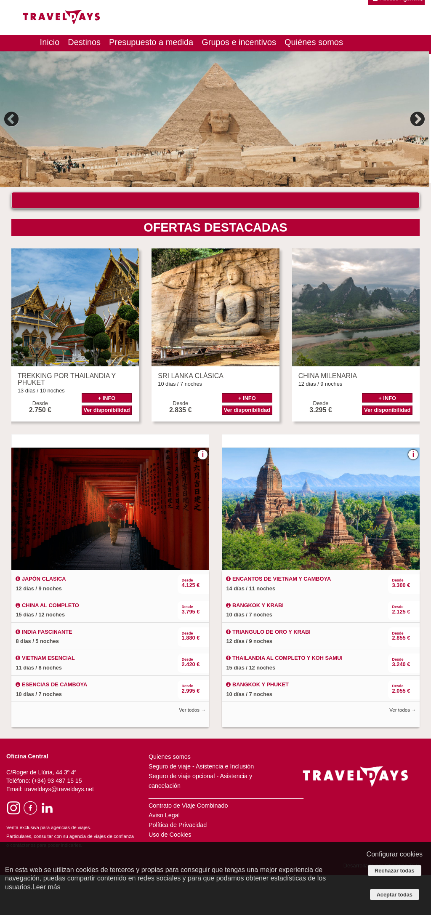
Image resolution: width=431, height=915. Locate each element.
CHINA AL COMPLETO (47, 645)
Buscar (351, 229)
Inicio (50, 42)
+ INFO (107, 438)
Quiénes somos (314, 42)
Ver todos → (192, 749)
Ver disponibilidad (106, 450)
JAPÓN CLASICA (41, 619)
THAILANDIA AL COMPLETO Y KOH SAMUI (284, 698)
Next (416, 119)
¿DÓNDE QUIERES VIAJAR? (69, 205)
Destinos (84, 42)
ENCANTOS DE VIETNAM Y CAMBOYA (278, 619)
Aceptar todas (394, 894)
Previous (12, 119)
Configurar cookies (395, 854)
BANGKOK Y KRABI (254, 645)
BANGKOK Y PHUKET (257, 724)
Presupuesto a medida (151, 42)
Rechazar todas (395, 870)
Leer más (46, 887)
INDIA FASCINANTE (44, 672)
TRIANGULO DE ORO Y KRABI (268, 672)
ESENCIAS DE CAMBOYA (51, 724)
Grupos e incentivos (239, 42)
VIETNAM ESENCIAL (45, 698)
